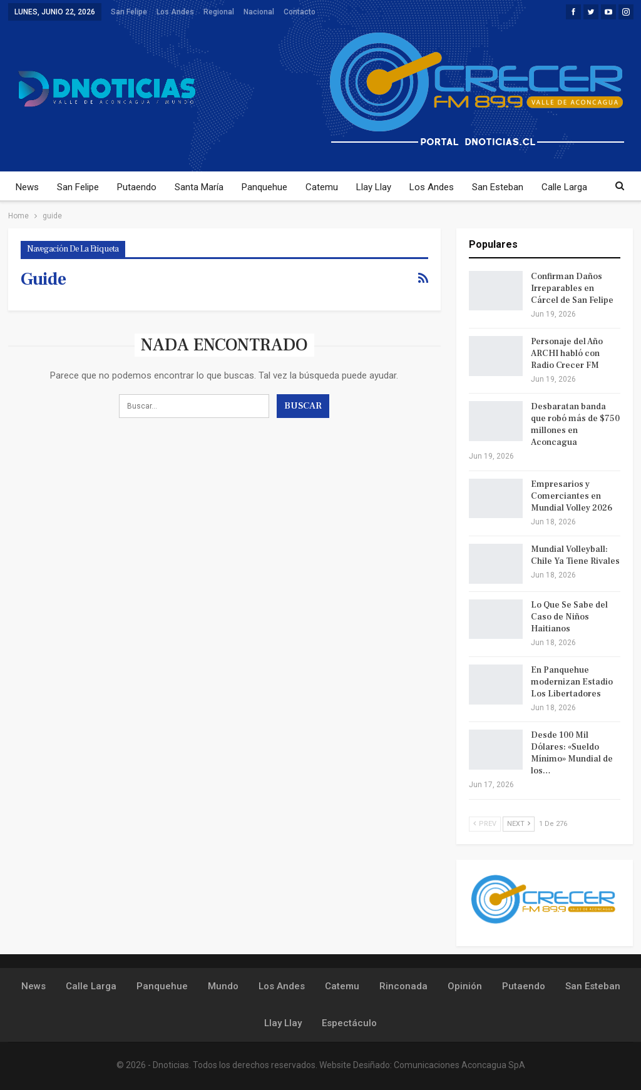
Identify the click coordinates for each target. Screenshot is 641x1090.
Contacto (299, 12)
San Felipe (129, 12)
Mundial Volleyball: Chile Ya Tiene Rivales (575, 555)
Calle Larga (564, 187)
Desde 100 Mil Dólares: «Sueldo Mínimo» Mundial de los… (572, 753)
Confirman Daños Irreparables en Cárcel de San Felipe (572, 288)
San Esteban (497, 187)
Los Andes (175, 12)
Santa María (199, 187)
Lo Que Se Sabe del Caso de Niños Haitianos (569, 616)
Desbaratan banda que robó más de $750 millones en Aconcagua (575, 424)
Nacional (259, 12)
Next (518, 824)
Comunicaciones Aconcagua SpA (459, 1065)
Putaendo (136, 187)
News (27, 187)
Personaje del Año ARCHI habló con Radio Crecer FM (567, 353)
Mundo (223, 986)
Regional (218, 12)
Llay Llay (373, 187)
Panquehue (264, 187)
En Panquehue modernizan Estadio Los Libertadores (572, 682)
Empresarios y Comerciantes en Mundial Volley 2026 (571, 496)
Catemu (321, 187)
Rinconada (403, 986)
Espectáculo (349, 1023)
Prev (484, 824)
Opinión (465, 986)
